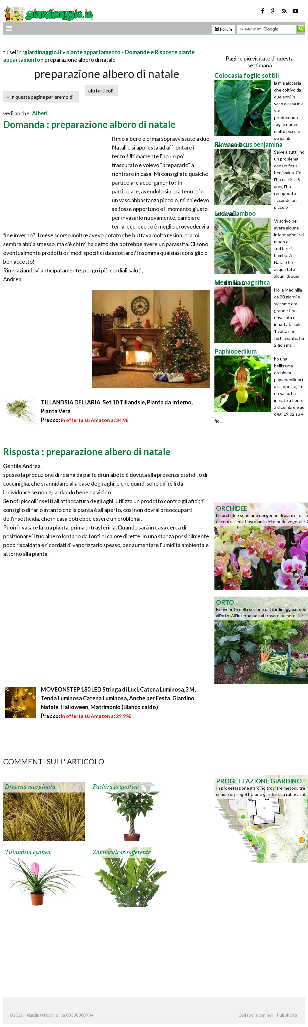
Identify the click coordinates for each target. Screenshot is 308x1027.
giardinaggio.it (43, 52)
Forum (223, 29)
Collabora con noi (255, 1015)
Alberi (39, 113)
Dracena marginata (30, 786)
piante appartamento (93, 52)
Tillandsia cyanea (28, 852)
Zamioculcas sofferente (122, 852)
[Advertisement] (76, 44)
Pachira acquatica (116, 786)
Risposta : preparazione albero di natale (86, 451)
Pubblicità (287, 1015)
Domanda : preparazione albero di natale (89, 124)
